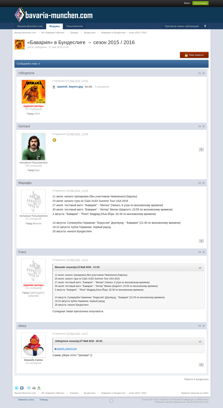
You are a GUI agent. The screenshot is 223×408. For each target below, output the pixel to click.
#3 (201, 183)
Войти (187, 3)
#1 (201, 73)
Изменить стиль (26, 399)
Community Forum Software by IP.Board (161, 399)
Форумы (54, 26)
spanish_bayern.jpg (66, 348)
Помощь (44, 399)
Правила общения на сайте (194, 393)
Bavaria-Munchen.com (30, 26)
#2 (201, 126)
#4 (201, 252)
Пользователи (74, 26)
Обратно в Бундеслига (196, 379)
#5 (201, 326)
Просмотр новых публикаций (182, 26)
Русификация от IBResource (194, 399)
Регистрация (200, 3)
